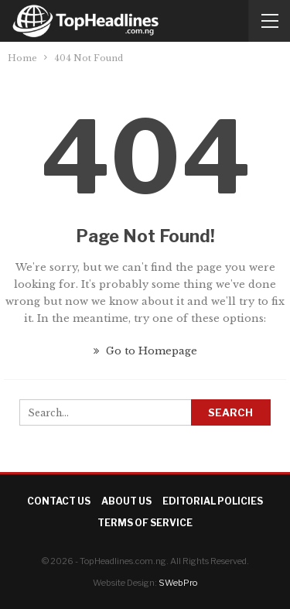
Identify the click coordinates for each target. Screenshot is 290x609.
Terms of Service (145, 523)
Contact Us (58, 501)
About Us (126, 501)
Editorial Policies (212, 501)
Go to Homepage (145, 351)
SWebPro (178, 582)
